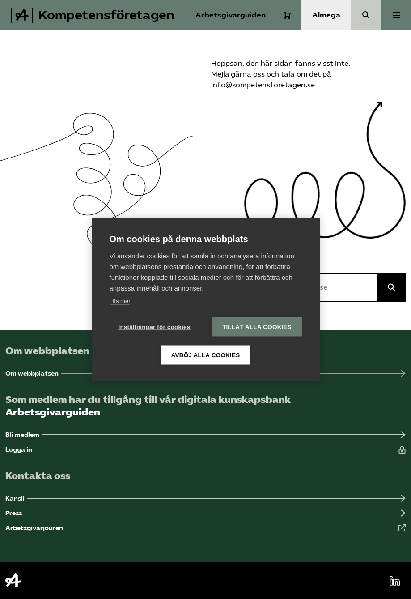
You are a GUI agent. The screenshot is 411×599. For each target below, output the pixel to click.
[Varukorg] (287, 15)
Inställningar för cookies (155, 327)
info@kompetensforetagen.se (263, 85)
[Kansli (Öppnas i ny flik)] (205, 498)
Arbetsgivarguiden (230, 15)
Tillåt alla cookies (257, 327)
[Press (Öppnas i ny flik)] (205, 513)
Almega (326, 15)
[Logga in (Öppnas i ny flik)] (205, 449)
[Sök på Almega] (391, 287)
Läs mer (120, 301)
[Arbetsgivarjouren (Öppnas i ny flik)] (205, 528)
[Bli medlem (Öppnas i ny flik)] (205, 435)
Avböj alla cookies (205, 355)
